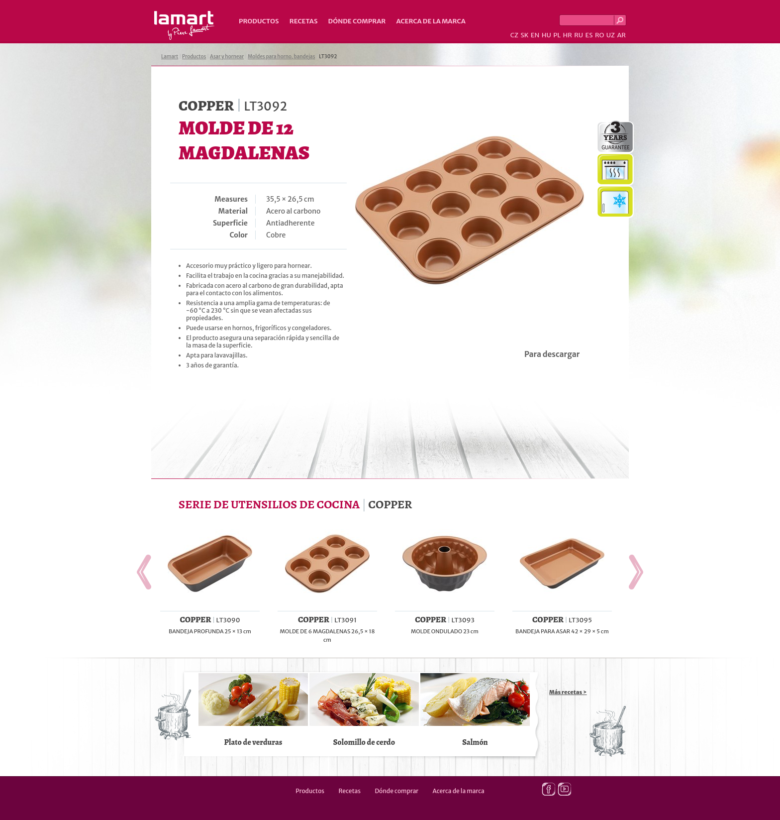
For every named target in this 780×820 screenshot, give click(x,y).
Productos (259, 21)
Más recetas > (568, 692)
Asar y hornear (227, 56)
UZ (610, 35)
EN (535, 35)
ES (589, 35)
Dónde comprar (357, 21)
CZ (514, 35)
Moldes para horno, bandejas (281, 56)
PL (557, 35)
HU (546, 35)
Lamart (184, 25)
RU (578, 35)
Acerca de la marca (430, 21)
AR (621, 35)
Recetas (304, 21)
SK (524, 35)
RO (599, 35)
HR (567, 35)
